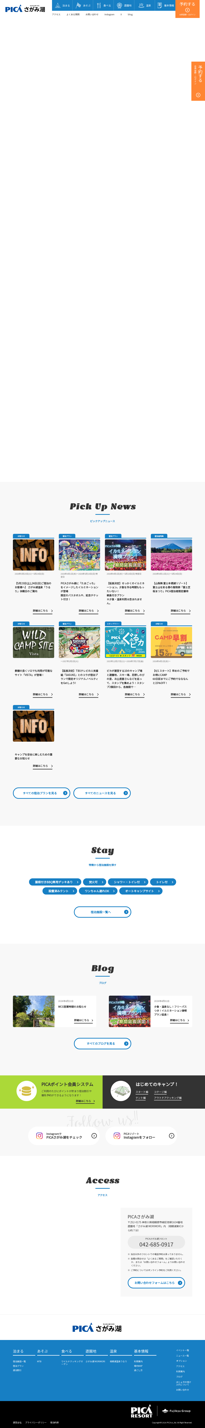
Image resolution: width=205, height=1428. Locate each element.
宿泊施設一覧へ (101, 912)
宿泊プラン (18, 1365)
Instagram (109, 14)
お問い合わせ (92, 14)
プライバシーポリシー (36, 1422)
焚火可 (93, 882)
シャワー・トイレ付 (127, 882)
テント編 (141, 1097)
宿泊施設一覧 (19, 1361)
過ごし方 (138, 1370)
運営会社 (17, 1422)
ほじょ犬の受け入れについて (183, 1383)
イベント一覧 (182, 1350)
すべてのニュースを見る (100, 793)
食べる (66, 1351)
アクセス (56, 14)
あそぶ (42, 1351)
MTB (39, 1361)
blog (130, 14)
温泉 (113, 1351)
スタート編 (142, 1092)
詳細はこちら (83, 1101)
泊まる (18, 1351)
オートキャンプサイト (139, 891)
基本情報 (141, 1351)
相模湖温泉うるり (118, 1361)
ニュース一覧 (182, 1355)
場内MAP (138, 1365)
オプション (181, 1360)
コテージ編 (160, 1092)
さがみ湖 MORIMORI (95, 1361)
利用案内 (138, 1361)
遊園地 (91, 1351)
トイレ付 (162, 882)
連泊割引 (17, 1370)
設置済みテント (58, 891)
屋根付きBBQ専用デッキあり (54, 882)
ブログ (179, 1376)
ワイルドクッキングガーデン (72, 1362)
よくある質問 (73, 14)
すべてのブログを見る (101, 1043)
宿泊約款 (54, 1422)
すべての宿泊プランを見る (40, 793)
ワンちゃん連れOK (97, 891)
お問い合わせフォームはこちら (155, 1283)
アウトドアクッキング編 (168, 1097)
